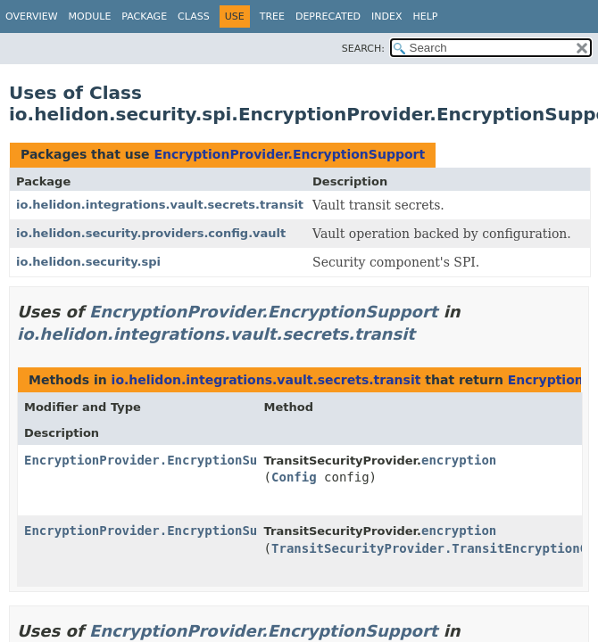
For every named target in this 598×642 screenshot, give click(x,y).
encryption (458, 460)
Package (144, 16)
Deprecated (328, 16)
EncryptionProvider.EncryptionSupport (289, 154)
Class (194, 16)
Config (294, 477)
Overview (31, 16)
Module (90, 16)
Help (425, 16)
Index (386, 16)
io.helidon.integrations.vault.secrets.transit (159, 204)
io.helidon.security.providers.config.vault (151, 233)
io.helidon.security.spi (88, 261)
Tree (272, 16)
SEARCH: (363, 48)
